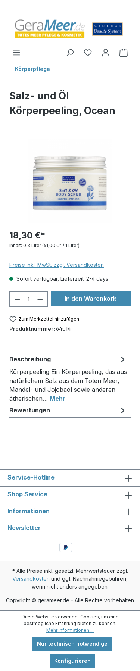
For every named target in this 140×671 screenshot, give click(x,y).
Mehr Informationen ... (70, 630)
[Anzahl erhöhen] (40, 299)
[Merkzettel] (88, 52)
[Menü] (16, 52)
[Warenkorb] (124, 52)
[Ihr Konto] (106, 52)
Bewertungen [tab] (68, 410)
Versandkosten (31, 578)
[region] (70, 181)
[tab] (68, 377)
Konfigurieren (72, 661)
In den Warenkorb (91, 298)
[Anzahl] (29, 299)
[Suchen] (70, 52)
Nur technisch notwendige (72, 643)
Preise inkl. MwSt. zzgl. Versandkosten (56, 265)
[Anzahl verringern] (17, 299)
